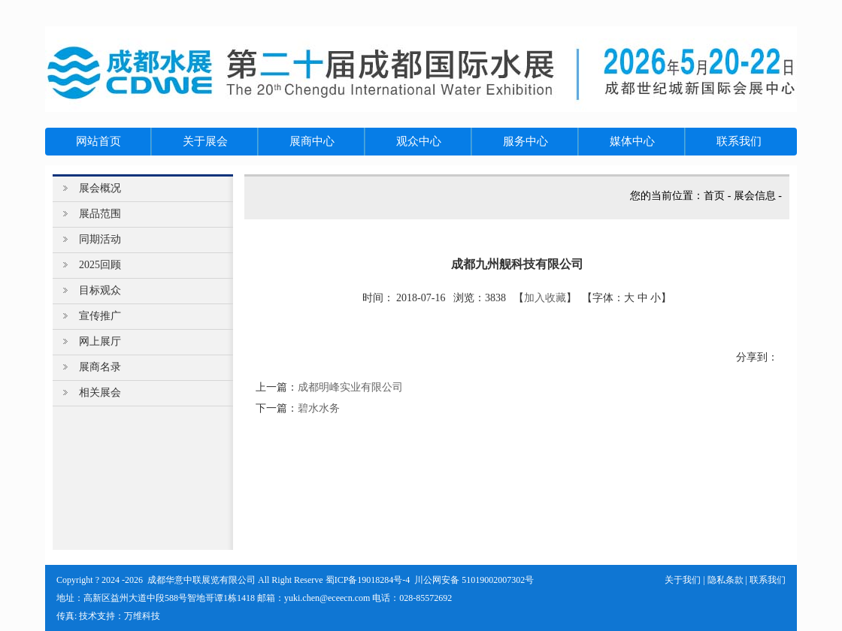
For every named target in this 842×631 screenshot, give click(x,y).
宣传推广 (100, 316)
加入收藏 (545, 297)
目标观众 (100, 290)
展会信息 (755, 195)
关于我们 (683, 580)
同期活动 (100, 239)
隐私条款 (725, 580)
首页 (714, 195)
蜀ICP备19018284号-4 (368, 580)
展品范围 (100, 213)
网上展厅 (100, 341)
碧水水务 (319, 408)
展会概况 (100, 188)
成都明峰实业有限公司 (350, 387)
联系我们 (768, 580)
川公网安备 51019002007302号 (474, 580)
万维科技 (142, 616)
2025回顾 (100, 264)
